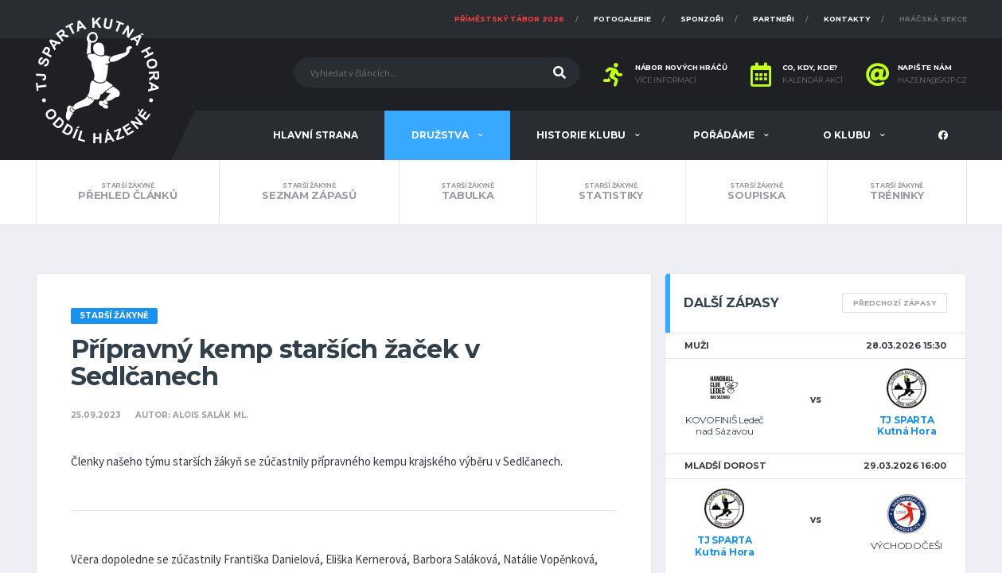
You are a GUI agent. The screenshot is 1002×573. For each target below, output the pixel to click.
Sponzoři (701, 18)
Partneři (773, 18)
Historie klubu (582, 135)
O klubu (848, 135)
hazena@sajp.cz (932, 80)
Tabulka (467, 191)
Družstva (441, 135)
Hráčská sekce (933, 18)
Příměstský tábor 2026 (509, 18)
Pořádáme (725, 135)
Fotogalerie (622, 18)
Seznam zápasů (309, 191)
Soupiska (756, 191)
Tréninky (896, 191)
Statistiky (611, 191)
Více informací (665, 80)
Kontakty (847, 18)
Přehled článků (128, 191)
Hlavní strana (315, 135)
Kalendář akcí (812, 80)
